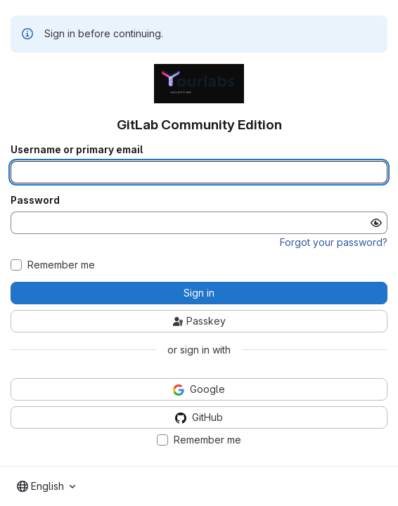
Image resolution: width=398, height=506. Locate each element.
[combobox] (46, 486)
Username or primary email (77, 149)
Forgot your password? (333, 242)
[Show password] (376, 223)
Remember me (61, 265)
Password (35, 200)
